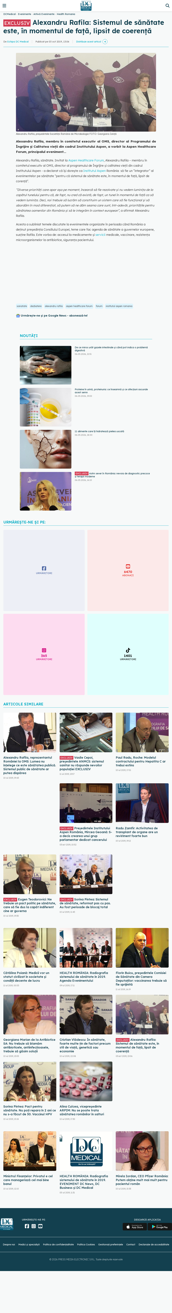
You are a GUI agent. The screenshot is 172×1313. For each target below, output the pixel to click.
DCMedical (9, 14)
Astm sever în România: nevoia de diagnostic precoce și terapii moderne (112, 475)
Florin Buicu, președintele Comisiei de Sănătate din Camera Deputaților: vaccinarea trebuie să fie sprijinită (141, 978)
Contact (130, 1244)
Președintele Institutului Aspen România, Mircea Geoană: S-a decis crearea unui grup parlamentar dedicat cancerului (86, 834)
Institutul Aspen (94, 171)
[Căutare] (167, 6)
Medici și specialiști (29, 1244)
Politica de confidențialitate (58, 1244)
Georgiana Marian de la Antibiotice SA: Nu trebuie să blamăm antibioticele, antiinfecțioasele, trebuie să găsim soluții (29, 1045)
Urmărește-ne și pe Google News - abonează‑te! (54, 315)
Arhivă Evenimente (43, 14)
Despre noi (9, 1244)
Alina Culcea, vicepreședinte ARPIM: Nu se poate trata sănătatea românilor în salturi (82, 1110)
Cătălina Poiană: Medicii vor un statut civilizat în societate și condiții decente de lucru (26, 977)
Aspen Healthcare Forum (86, 160)
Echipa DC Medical (18, 41)
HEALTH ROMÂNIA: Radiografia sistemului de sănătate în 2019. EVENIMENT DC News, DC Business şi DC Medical (84, 1182)
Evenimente (24, 14)
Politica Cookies (86, 1244)
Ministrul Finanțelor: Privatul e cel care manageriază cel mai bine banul (28, 1180)
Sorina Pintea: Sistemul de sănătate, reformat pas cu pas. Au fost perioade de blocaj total (85, 903)
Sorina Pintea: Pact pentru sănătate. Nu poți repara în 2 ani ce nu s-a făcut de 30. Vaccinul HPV (29, 1110)
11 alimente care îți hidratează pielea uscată (99, 431)
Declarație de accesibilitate (154, 1244)
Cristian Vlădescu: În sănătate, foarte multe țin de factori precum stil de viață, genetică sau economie (85, 1045)
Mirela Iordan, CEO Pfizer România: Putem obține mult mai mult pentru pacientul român (142, 1180)
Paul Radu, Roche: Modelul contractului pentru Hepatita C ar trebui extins (141, 761)
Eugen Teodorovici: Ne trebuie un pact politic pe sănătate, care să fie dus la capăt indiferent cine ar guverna (29, 905)
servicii (100, 235)
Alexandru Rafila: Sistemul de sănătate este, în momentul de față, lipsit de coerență (137, 1045)
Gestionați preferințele (110, 1244)
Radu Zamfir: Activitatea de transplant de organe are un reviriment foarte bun (137, 832)
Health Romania (66, 14)
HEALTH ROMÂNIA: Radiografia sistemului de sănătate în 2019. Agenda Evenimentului (84, 977)
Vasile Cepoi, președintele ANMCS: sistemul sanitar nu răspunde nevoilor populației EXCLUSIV (82, 763)
